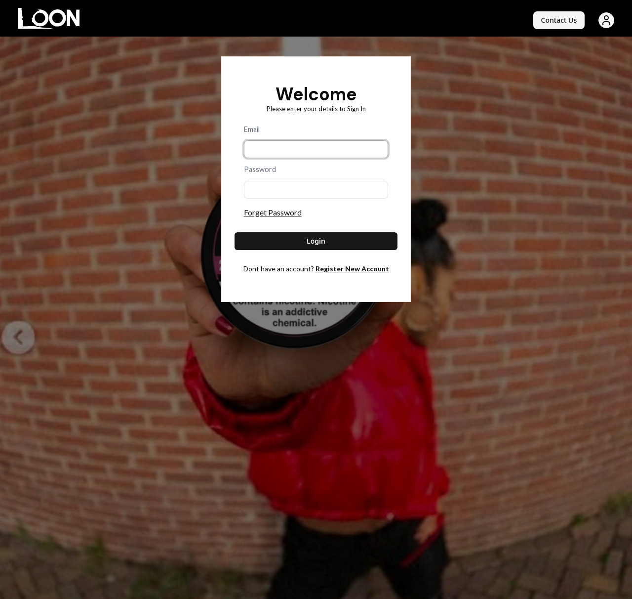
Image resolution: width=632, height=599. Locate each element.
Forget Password (273, 212)
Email (252, 129)
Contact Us (559, 20)
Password (260, 169)
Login (316, 241)
